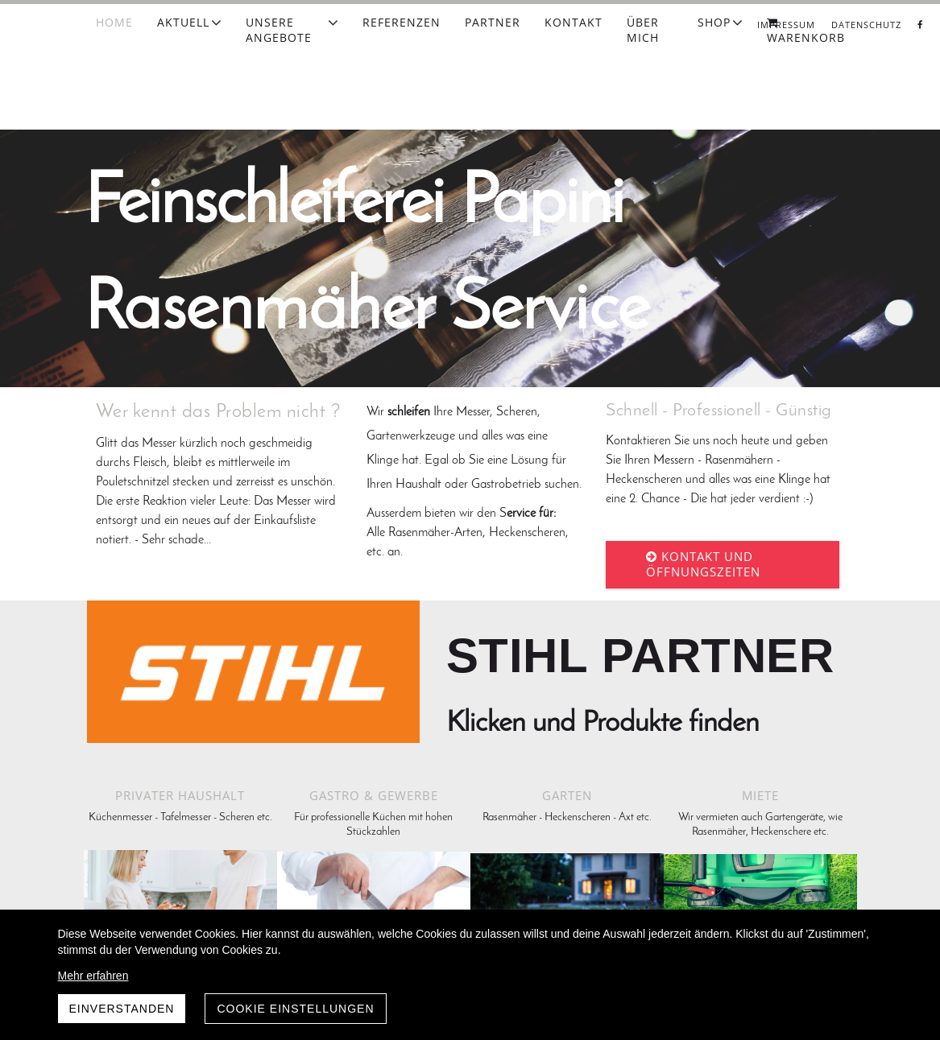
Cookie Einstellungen (295, 1008)
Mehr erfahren (93, 975)
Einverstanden (122, 1008)
